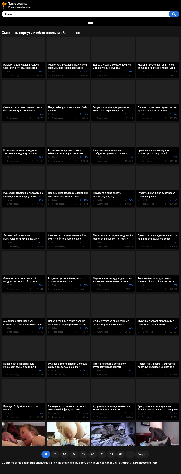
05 (83, 454)
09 (120, 454)
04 (73, 454)
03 (64, 454)
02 (55, 454)
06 (92, 454)
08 (111, 454)
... (130, 454)
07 (102, 454)
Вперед (142, 454)
